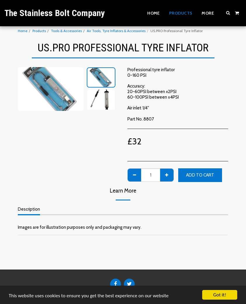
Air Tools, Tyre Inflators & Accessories (116, 31)
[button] (228, 13)
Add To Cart (200, 175)
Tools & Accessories (66, 31)
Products (39, 31)
